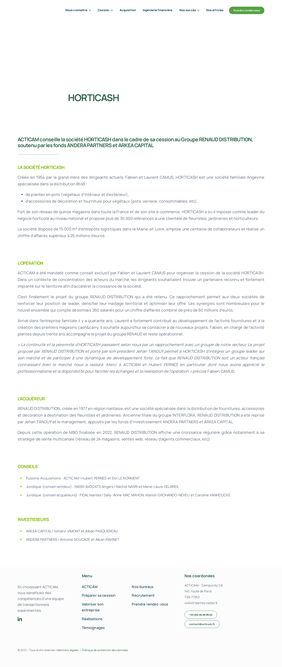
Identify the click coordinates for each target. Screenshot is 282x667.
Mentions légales (68, 650)
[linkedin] (20, 619)
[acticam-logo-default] (34, 7)
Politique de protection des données (105, 650)
